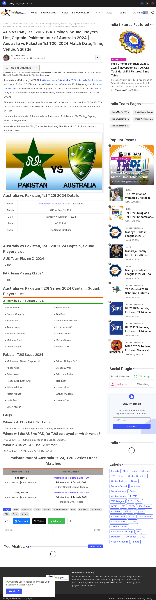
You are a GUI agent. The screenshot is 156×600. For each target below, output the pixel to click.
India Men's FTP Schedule (121, 112)
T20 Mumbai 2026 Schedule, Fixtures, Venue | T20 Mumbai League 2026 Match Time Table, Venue (138, 291)
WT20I (128, 511)
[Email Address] (132, 419)
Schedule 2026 (81, 12)
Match (47, 509)
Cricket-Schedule (137, 476)
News (65, 12)
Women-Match (118, 491)
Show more (95, 546)
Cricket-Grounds (119, 541)
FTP (98, 12)
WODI (132, 506)
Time (15, 514)
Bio (138, 531)
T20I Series (130, 536)
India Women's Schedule (144, 119)
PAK (73, 509)
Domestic (116, 536)
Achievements (118, 521)
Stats (109, 12)
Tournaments (144, 516)
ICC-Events (144, 506)
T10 (123, 506)
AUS (16, 509)
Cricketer (116, 511)
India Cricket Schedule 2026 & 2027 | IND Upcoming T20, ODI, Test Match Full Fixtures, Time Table (130, 69)
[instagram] (152, 3)
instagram (122, 384)
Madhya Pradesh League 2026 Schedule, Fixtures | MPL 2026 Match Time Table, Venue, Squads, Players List (139, 234)
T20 (6, 514)
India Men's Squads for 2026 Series (144, 112)
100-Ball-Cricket (119, 526)
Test (139, 501)
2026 (131, 516)
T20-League (117, 501)
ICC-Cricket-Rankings (122, 531)
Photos (135, 541)
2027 (142, 536)
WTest (132, 521)
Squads (115, 471)
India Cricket (48, 12)
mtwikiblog (143, 384)
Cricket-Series (118, 496)
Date (37, 509)
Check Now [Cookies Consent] (25, 584)
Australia (26, 509)
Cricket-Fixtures (119, 481)
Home (34, 12)
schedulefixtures (120, 376)
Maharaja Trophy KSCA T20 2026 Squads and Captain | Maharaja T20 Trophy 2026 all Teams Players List (138, 253)
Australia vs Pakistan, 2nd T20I (71, 477)
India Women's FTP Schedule (121, 119)
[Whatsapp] (56, 521)
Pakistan (83, 509)
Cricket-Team (118, 516)
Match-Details (60, 509)
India (121, 476)
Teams (122, 12)
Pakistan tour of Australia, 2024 (54, 203)
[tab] (34, 12)
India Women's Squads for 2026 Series (121, 125)
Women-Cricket (119, 486)
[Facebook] (21, 521)
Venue (14, 23)
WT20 (114, 506)
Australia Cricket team (90, 80)
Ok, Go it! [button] (14, 591)
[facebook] (142, 3)
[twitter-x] (147, 3)
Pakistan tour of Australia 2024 (58, 80)
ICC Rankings (139, 12)
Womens (135, 486)
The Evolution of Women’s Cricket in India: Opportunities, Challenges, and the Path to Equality (138, 196)
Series (133, 491)
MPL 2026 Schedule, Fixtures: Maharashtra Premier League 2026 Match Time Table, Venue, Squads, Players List (139, 348)
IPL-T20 (133, 496)
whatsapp (145, 376)
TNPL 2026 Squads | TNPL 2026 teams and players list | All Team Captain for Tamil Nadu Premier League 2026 (139, 215)
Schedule (96, 509)
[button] (145, 12)
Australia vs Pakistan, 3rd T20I (71, 492)
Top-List (139, 511)
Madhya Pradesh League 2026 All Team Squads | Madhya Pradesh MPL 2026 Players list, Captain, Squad (139, 272)
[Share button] (70, 521)
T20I (130, 501)
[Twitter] (39, 521)
